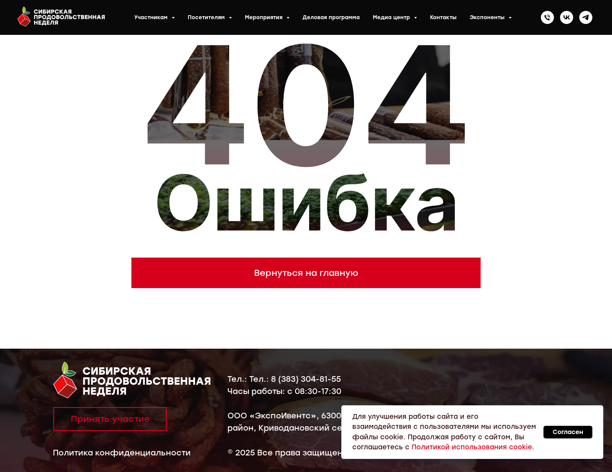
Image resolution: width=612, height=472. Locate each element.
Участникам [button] (151, 17)
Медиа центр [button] (392, 17)
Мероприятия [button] (264, 17)
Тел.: (238, 379)
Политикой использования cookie (472, 447)
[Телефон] (547, 17)
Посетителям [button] (207, 17)
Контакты (443, 17)
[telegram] (585, 17)
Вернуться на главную (306, 273)
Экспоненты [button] (488, 17)
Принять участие (110, 419)
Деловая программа (331, 17)
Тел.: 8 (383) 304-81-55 (295, 379)
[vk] (566, 17)
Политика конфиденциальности (122, 453)
